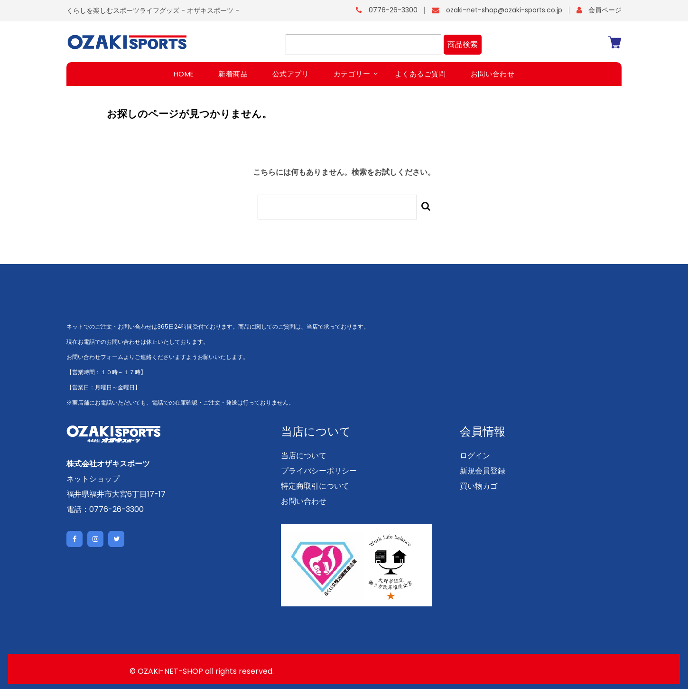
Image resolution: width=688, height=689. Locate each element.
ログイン (475, 455)
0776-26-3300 (393, 10)
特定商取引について (315, 486)
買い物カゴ (479, 486)
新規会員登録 (482, 470)
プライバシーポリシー (319, 470)
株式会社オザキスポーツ (108, 463)
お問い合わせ (303, 501)
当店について (303, 455)
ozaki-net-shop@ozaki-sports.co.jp (504, 10)
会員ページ (605, 10)
